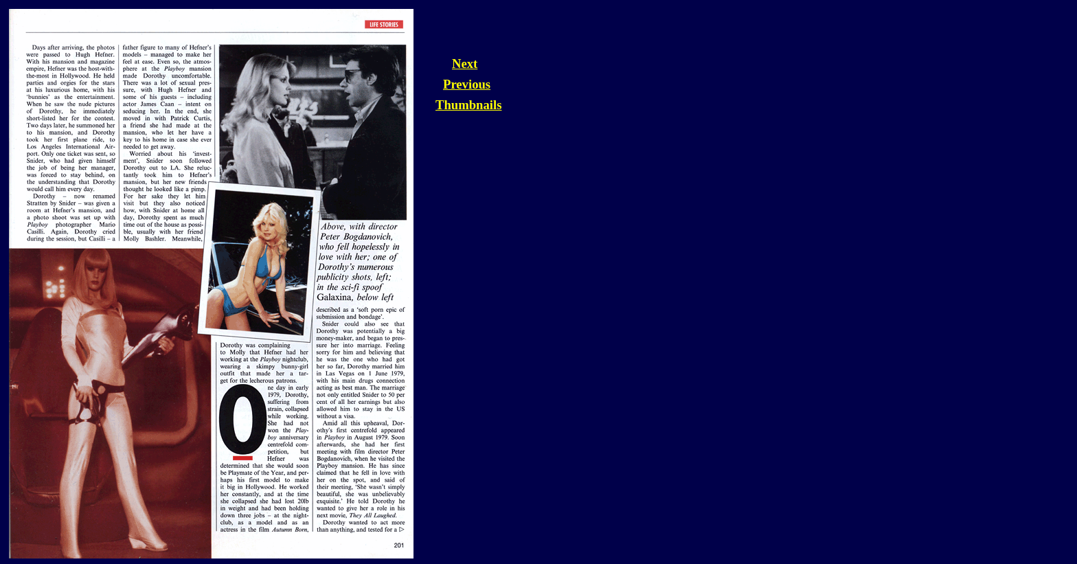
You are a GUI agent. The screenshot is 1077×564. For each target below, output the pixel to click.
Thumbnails (468, 105)
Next (464, 63)
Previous (466, 84)
